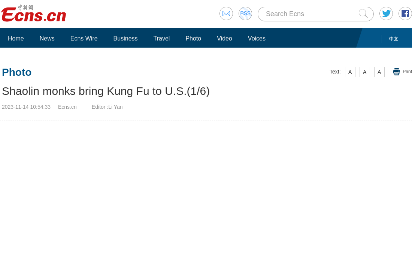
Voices (257, 38)
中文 (393, 39)
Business (125, 38)
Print (407, 71)
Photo (193, 38)
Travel (162, 38)
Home (16, 38)
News (47, 38)
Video (224, 38)
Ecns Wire (84, 38)
